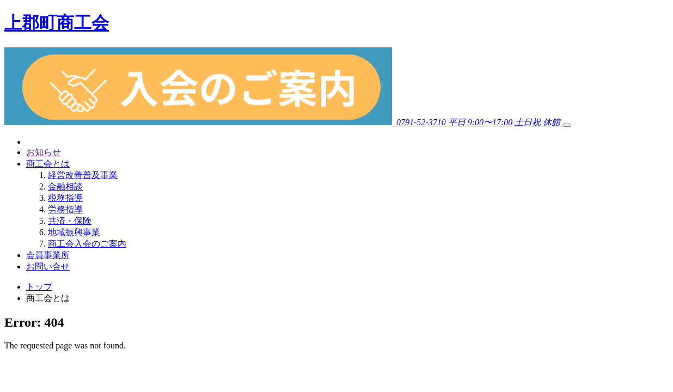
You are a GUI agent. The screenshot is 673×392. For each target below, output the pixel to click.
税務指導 (65, 198)
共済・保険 (69, 220)
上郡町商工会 (56, 23)
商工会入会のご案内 (87, 243)
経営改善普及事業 (83, 175)
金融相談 (65, 186)
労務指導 (65, 209)
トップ (39, 286)
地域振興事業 (74, 232)
